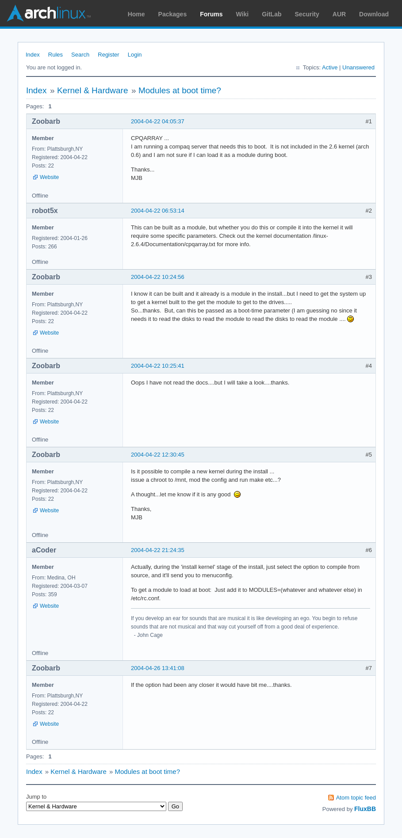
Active (329, 67)
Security (307, 14)
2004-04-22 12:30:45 (157, 454)
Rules (55, 54)
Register (108, 54)
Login (135, 54)
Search (80, 54)
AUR (339, 14)
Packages (172, 14)
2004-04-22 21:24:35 (157, 550)
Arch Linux (49, 13)
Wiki (242, 14)
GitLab (271, 14)
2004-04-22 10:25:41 (157, 365)
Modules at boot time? (179, 90)
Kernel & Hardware (92, 90)
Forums (211, 14)
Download (374, 14)
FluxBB (365, 808)
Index (33, 54)
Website (49, 177)
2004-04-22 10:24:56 (157, 277)
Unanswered (358, 67)
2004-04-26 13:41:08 (157, 668)
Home (136, 14)
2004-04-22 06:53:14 (157, 210)
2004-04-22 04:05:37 (157, 121)
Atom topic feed (356, 797)
